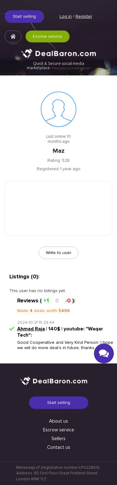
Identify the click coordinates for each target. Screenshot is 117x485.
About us (58, 421)
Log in (66, 16)
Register (84, 16)
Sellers (58, 438)
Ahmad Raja (31, 329)
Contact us (58, 447)
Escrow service (47, 36)
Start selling (24, 16)
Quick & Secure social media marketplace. (58, 65)
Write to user (58, 252)
